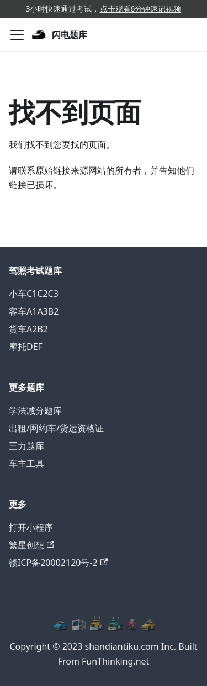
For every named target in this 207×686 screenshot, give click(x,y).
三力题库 (26, 446)
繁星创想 (31, 545)
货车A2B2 (28, 329)
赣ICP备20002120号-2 (58, 563)
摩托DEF (26, 347)
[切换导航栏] (17, 34)
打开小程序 (31, 527)
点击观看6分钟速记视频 (141, 8)
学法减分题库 (35, 410)
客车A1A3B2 (34, 311)
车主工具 (26, 463)
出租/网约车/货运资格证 (56, 428)
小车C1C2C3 (34, 294)
